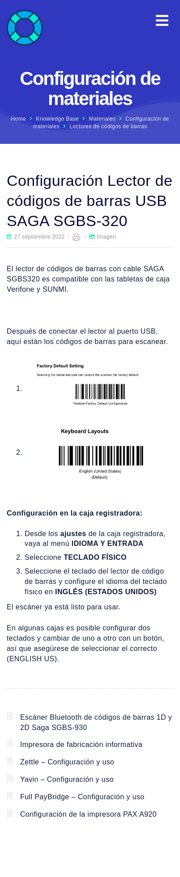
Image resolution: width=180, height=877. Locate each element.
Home (18, 119)
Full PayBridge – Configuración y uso (82, 797)
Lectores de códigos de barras (108, 126)
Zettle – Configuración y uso (67, 762)
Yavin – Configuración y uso (67, 779)
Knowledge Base (57, 119)
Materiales (102, 119)
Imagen (106, 237)
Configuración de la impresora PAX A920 (88, 814)
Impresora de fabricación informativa (81, 744)
